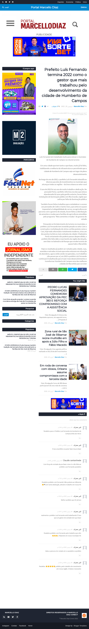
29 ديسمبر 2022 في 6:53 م (65, 445)
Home (30, 626)
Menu (84, 7)
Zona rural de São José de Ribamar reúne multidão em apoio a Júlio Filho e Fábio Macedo (54, 338)
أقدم (41, 275)
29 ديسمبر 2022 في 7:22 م (65, 478)
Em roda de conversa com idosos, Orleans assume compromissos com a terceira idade (53, 372)
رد (79, 437)
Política (78, 2)
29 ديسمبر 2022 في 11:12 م (64, 547)
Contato (14, 626)
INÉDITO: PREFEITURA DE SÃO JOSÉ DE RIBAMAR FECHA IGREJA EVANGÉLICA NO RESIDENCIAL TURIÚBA (21, 284)
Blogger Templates (80, 626)
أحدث (84, 275)
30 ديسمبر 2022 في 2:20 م (65, 562)
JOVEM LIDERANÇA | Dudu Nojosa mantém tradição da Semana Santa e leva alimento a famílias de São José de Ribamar (20, 293)
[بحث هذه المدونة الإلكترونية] (22, 314)
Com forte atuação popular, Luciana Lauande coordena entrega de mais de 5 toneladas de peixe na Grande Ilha (19, 301)
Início (85, 2)
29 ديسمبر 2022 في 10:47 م (64, 511)
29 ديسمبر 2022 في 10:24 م (64, 496)
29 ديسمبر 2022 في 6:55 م (55, 460)
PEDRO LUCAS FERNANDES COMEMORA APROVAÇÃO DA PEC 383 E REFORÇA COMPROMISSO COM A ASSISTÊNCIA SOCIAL (53, 299)
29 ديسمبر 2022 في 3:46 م (65, 427)
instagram (5, 626)
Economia (69, 2)
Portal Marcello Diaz (44, 7)
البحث (7, 7)
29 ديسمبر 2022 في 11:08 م (64, 529)
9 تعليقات (55, 106)
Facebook (22, 626)
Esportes (61, 2)
